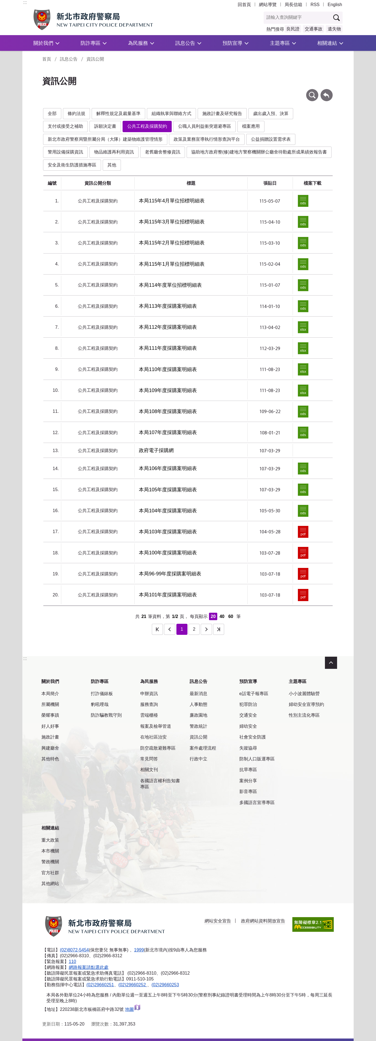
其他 (111, 165)
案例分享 (248, 780)
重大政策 (50, 840)
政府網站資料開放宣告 (263, 921)
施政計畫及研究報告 (222, 113)
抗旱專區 (248, 769)
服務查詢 (149, 704)
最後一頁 (218, 629)
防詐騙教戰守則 (106, 715)
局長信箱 (293, 4)
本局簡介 (50, 693)
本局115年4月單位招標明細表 (172, 200)
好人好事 (50, 726)
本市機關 (50, 851)
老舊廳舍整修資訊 (162, 152)
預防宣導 (232, 43)
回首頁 (244, 4)
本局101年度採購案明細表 (168, 595)
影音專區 (248, 791)
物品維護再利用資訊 (114, 152)
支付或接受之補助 (65, 126)
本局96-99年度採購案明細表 (170, 573)
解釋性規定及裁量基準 (118, 113)
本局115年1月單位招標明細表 (172, 264)
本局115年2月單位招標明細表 (172, 243)
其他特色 (50, 758)
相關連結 (327, 43)
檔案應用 (251, 126)
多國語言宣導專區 (257, 802)
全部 (52, 113)
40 (221, 616)
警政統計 (198, 726)
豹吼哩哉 (99, 704)
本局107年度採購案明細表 (168, 432)
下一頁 (206, 629)
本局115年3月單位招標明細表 (172, 222)
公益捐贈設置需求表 (271, 139)
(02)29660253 (165, 984)
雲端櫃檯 (149, 715)
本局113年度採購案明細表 (168, 306)
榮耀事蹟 (50, 715)
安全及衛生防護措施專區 (72, 165)
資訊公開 (95, 59)
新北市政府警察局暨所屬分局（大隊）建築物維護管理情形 (105, 139)
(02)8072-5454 (74, 950)
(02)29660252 (132, 984)
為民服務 (138, 43)
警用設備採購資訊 (65, 152)
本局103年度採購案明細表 (168, 531)
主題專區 (280, 43)
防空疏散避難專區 (158, 748)
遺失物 (334, 29)
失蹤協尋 (248, 748)
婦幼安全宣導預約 (306, 704)
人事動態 (198, 704)
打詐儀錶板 (102, 693)
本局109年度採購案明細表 (168, 390)
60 (230, 616)
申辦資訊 (149, 693)
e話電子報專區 (253, 693)
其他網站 (50, 883)
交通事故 (313, 29)
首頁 (46, 59)
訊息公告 (185, 43)
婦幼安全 (248, 726)
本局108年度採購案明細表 (168, 411)
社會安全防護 (252, 737)
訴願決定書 (105, 126)
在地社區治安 (153, 737)
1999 (139, 950)
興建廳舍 (50, 748)
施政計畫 (50, 737)
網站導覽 (268, 4)
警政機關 (50, 861)
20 (213, 616)
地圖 (133, 1009)
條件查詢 (312, 92)
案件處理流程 (203, 748)
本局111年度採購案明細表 (168, 348)
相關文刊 (149, 769)
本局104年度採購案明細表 (168, 510)
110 (72, 961)
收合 (331, 663)
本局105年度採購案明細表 (168, 489)
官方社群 (50, 872)
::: (25, 2)
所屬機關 (50, 704)
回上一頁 (327, 92)
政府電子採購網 (156, 450)
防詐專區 (90, 43)
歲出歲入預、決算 (270, 113)
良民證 (293, 29)
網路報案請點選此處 (88, 967)
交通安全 (248, 715)
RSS (315, 4)
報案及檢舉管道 (155, 726)
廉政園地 (198, 715)
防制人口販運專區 (257, 758)
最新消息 (198, 693)
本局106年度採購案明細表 (168, 468)
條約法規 (76, 113)
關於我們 (43, 43)
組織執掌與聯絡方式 (171, 113)
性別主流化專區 (304, 715)
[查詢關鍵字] (297, 17)
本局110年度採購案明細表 (168, 369)
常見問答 (149, 758)
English (335, 4)
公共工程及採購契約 (147, 126)
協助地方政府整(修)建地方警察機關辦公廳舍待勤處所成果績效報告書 (259, 152)
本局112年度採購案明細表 (168, 327)
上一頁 (169, 629)
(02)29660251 (100, 984)
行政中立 (198, 758)
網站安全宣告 (218, 921)
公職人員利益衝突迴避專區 (204, 126)
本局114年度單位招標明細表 (170, 285)
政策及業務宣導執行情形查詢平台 (207, 139)
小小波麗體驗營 (304, 693)
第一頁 (157, 629)
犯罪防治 (248, 704)
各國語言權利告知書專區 (160, 783)
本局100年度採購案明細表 (168, 552)
